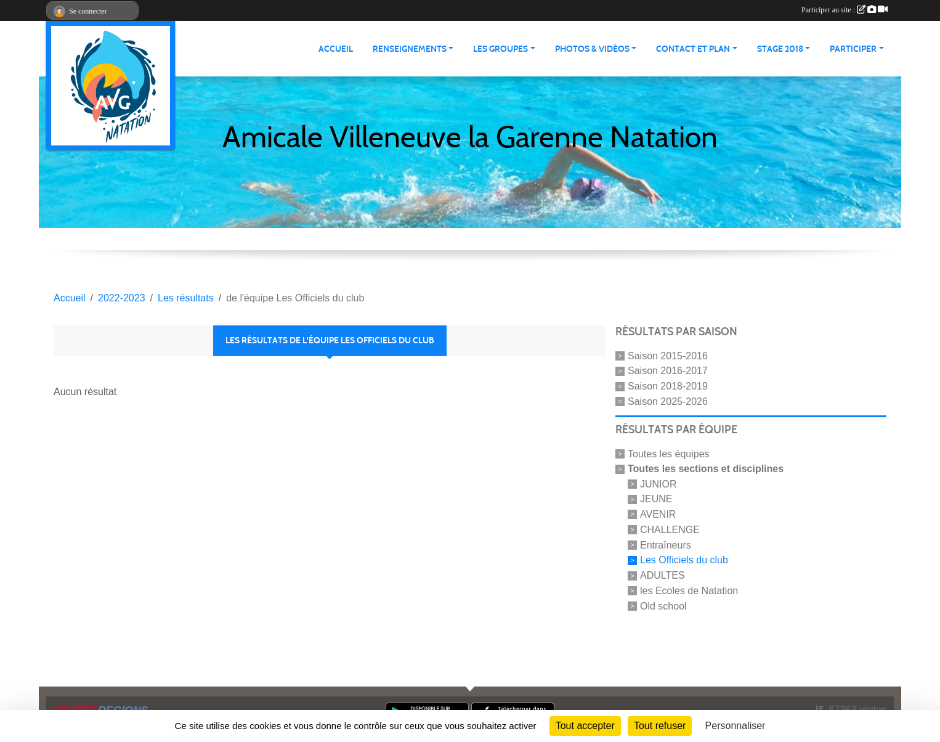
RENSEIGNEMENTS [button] (410, 49)
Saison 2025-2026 (668, 401)
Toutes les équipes (669, 454)
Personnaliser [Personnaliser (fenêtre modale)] (735, 725)
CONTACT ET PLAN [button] (693, 49)
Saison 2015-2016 (668, 355)
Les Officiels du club (684, 560)
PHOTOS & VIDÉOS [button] (592, 49)
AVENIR (658, 514)
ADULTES (662, 575)
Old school (663, 606)
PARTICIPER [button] (853, 49)
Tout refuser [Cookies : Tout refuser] (660, 725)
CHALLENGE (670, 529)
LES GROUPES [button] (500, 49)
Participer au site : (844, 10)
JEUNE (656, 499)
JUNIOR (658, 483)
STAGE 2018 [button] (780, 49)
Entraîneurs (665, 544)
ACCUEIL (335, 49)
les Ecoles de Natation (689, 590)
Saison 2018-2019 (668, 386)
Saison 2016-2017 (668, 370)
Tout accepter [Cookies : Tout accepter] (585, 725)
